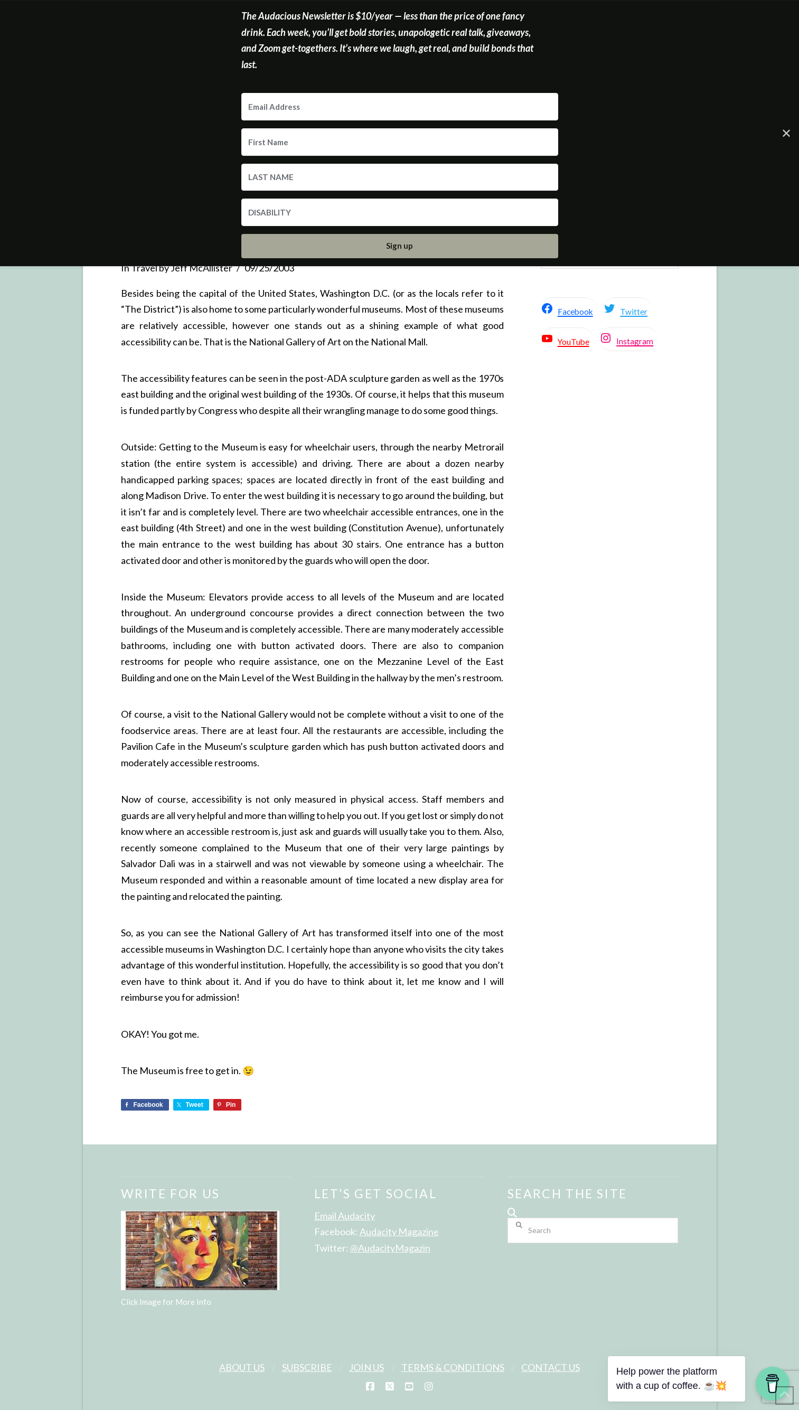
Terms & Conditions (452, 1367)
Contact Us (550, 1367)
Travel (144, 268)
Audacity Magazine (399, 1231)
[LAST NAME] (399, 177)
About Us (242, 1367)
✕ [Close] (786, 132)
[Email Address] (399, 106)
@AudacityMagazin (390, 1248)
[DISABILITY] (399, 212)
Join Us (366, 1367)
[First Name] (399, 142)
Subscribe (307, 1367)
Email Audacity (344, 1215)
